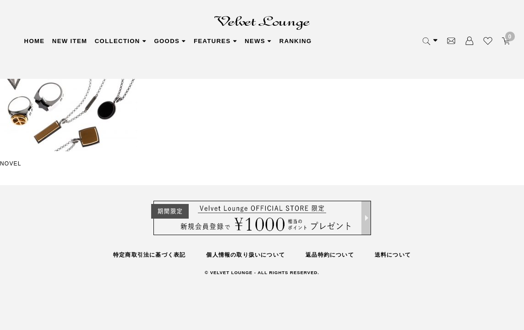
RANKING (378, 41)
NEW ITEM (84, 41)
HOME (35, 41)
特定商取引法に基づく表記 (149, 255)
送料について (393, 255)
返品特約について (330, 255)
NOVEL (11, 163)
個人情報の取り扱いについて (245, 255)
